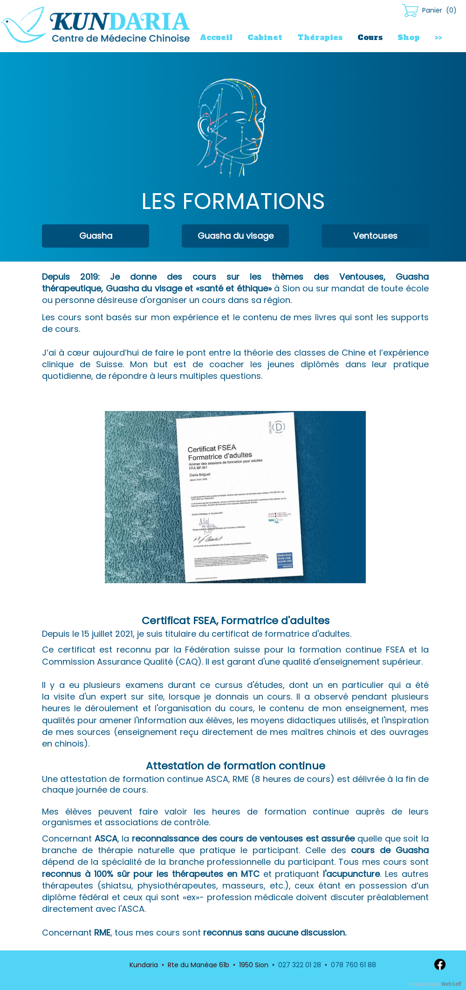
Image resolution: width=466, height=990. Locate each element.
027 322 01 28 (299, 965)
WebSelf (451, 984)
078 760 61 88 (353, 965)
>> (438, 37)
